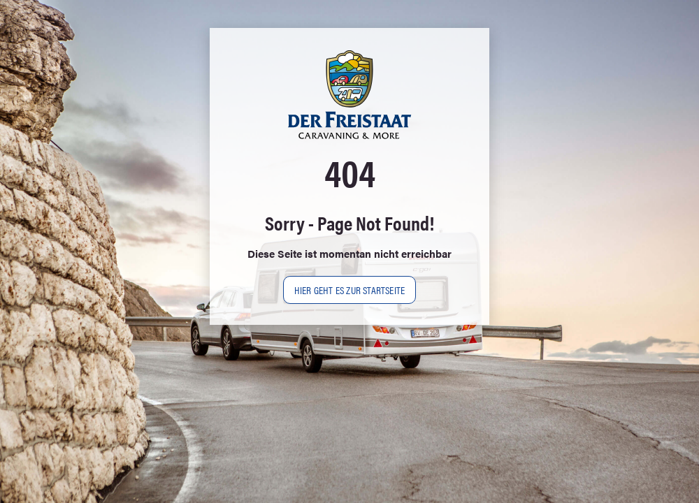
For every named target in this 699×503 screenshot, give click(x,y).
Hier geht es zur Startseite (349, 289)
